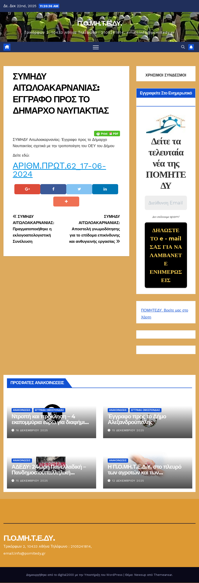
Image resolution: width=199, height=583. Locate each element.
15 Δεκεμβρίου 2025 (128, 430)
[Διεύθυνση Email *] (166, 203)
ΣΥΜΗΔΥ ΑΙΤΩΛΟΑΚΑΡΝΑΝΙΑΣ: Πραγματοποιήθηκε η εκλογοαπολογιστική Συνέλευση (33, 229)
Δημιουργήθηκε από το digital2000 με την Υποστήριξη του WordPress (74, 575)
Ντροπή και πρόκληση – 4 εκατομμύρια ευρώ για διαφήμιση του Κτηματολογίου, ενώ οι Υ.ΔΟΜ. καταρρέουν (51, 425)
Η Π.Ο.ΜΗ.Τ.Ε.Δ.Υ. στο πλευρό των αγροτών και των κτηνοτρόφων (144, 473)
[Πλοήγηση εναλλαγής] (95, 47)
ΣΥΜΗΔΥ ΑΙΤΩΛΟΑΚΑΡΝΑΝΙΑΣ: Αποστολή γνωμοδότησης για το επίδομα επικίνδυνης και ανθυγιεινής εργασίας (94, 229)
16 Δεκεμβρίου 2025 (32, 430)
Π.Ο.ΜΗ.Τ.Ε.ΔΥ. (99, 23)
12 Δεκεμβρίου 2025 (128, 481)
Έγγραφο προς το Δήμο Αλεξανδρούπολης (137, 419)
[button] (183, 47)
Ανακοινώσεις (22, 410)
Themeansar (163, 575)
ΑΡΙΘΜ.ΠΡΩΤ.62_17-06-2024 (59, 170)
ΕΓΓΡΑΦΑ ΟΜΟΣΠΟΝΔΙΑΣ (49, 410)
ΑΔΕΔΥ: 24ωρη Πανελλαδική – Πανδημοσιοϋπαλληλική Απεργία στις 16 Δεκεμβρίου (49, 473)
